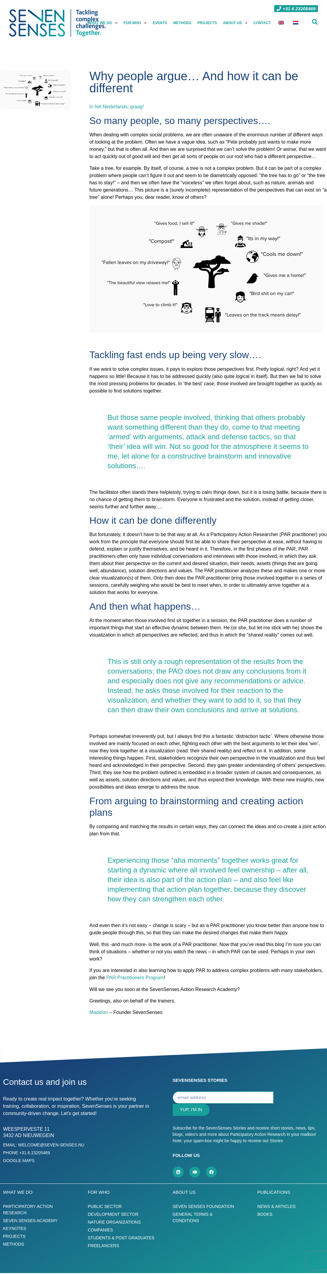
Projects (207, 23)
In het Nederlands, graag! (116, 106)
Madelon (98, 1012)
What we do (103, 23)
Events (160, 23)
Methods (182, 23)
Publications (273, 1193)
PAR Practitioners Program (135, 977)
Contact (262, 23)
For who (135, 23)
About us (235, 23)
